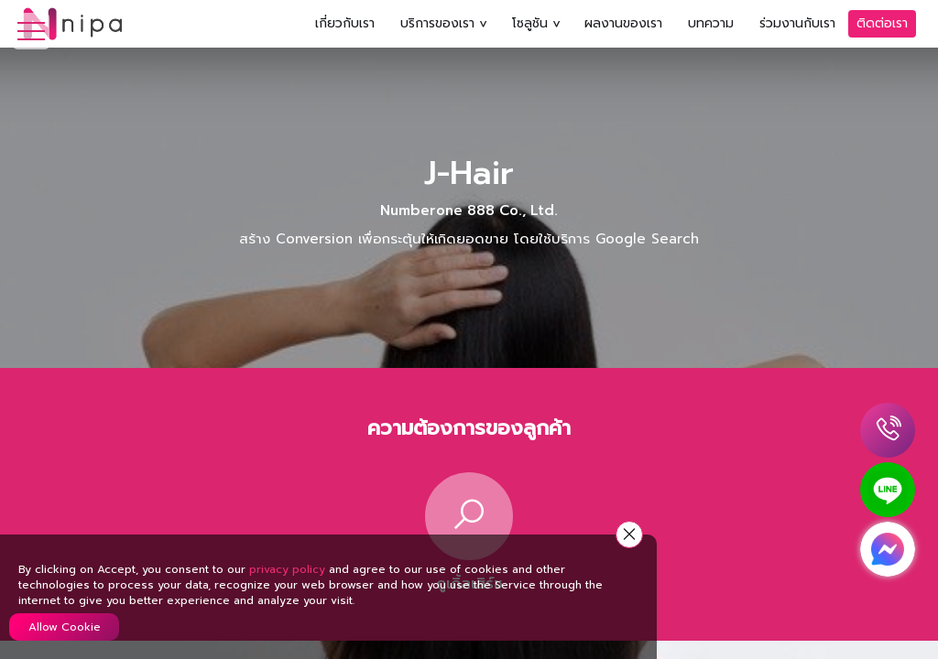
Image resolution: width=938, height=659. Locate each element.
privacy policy (287, 569)
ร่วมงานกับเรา (797, 23)
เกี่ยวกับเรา (345, 23)
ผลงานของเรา (623, 23)
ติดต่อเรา (882, 23)
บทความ (711, 23)
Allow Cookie (64, 627)
